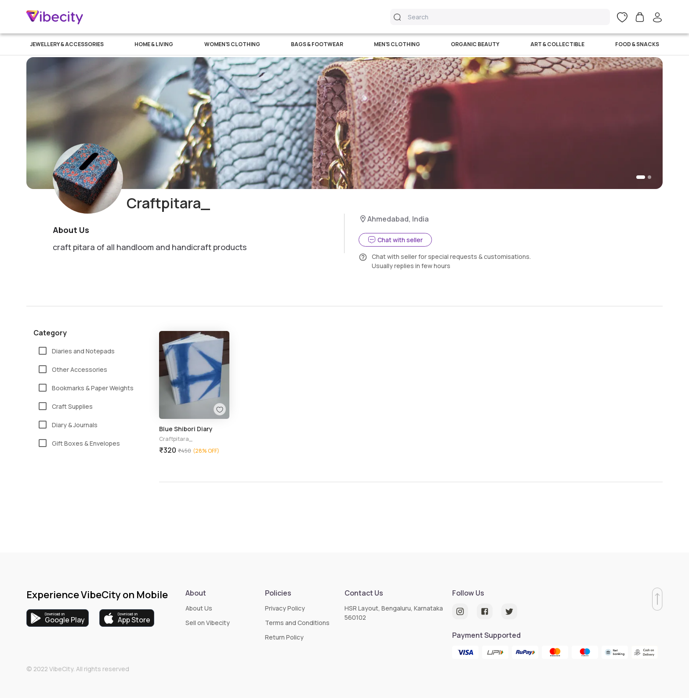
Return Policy (284, 637)
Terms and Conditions (297, 622)
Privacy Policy (285, 608)
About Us (198, 608)
